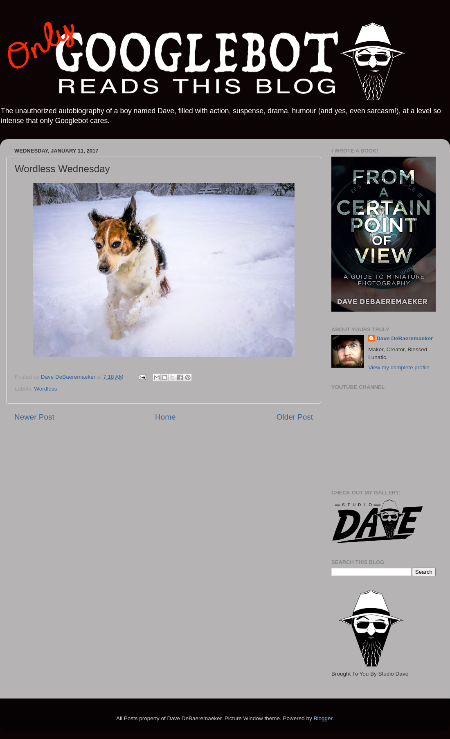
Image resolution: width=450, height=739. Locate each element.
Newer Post (34, 417)
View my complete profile (399, 367)
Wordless (45, 389)
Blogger (322, 718)
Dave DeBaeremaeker (404, 338)
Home (165, 417)
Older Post (295, 417)
